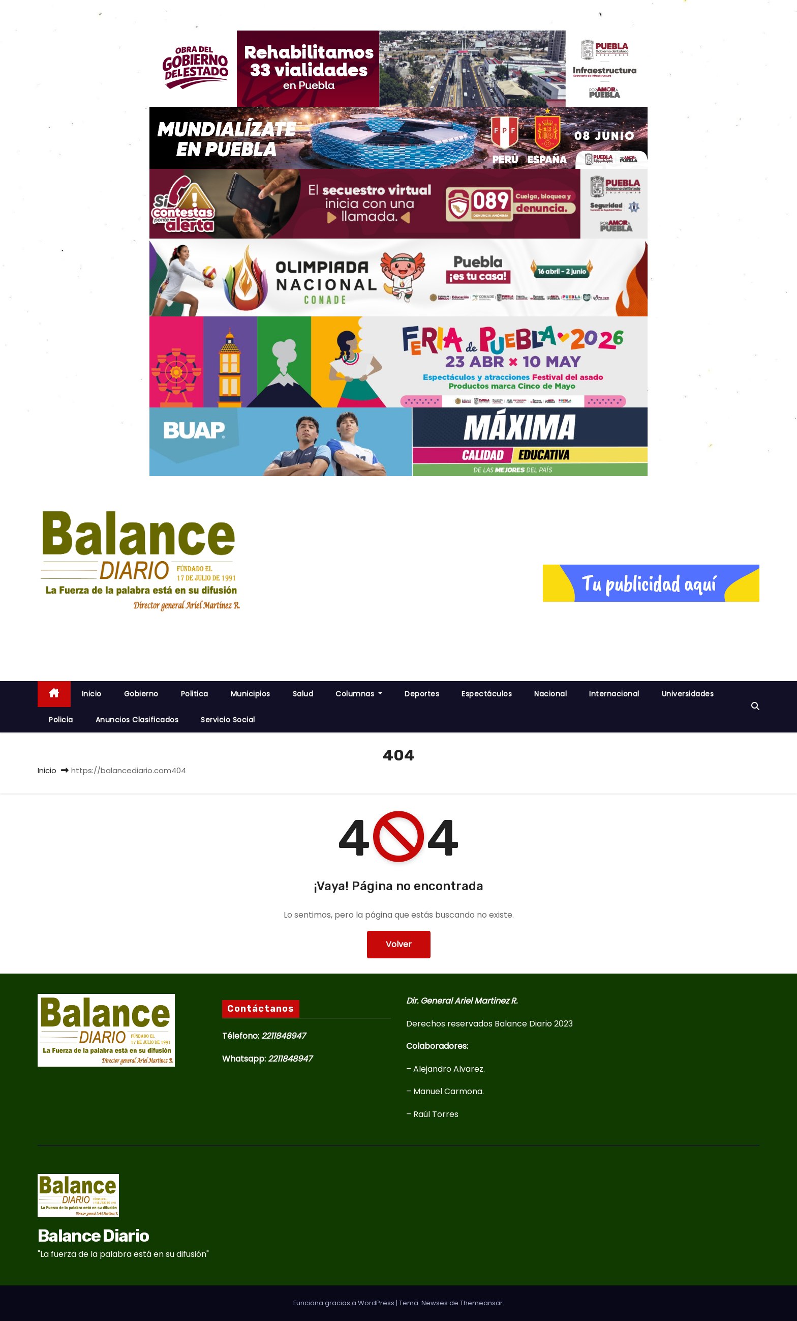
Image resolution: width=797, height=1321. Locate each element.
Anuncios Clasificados (137, 720)
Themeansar (481, 1303)
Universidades (688, 694)
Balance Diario (119, 629)
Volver (399, 944)
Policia (61, 720)
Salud (303, 694)
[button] (755, 706)
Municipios (250, 694)
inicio (92, 694)
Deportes (422, 694)
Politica (194, 694)
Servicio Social (228, 720)
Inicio (47, 770)
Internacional (614, 694)
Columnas (358, 694)
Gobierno (141, 694)
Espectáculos (487, 694)
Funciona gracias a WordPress (344, 1303)
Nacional (550, 694)
